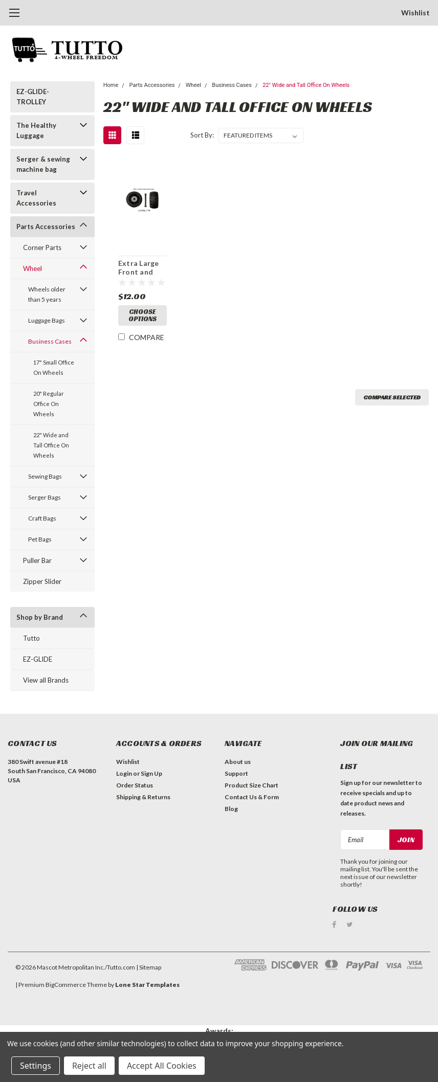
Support (236, 773)
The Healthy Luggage (36, 130)
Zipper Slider (42, 581)
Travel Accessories (36, 198)
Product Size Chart (251, 785)
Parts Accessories (45, 226)
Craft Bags (42, 518)
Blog (231, 809)
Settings (35, 1065)
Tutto (31, 638)
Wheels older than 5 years (46, 294)
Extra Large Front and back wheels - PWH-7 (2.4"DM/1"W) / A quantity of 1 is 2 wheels (142, 268)
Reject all (89, 1065)
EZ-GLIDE (37, 659)
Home (111, 85)
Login (124, 773)
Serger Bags (44, 497)
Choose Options (142, 315)
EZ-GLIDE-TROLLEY (32, 96)
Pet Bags (40, 539)
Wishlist (415, 12)
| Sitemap (148, 967)
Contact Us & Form (252, 797)
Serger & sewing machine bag (43, 164)
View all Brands (46, 680)
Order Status (134, 785)
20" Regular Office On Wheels (48, 403)
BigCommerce (66, 984)
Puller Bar (37, 560)
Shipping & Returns (143, 797)
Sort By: (202, 135)
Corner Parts (42, 247)
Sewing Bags (45, 476)
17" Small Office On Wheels (53, 367)
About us (238, 761)
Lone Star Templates (147, 984)
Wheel (32, 268)
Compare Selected (392, 397)
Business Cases (50, 341)
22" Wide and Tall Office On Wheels (51, 445)
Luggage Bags (46, 320)
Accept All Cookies (161, 1065)
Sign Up (151, 773)
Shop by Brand (39, 617)
